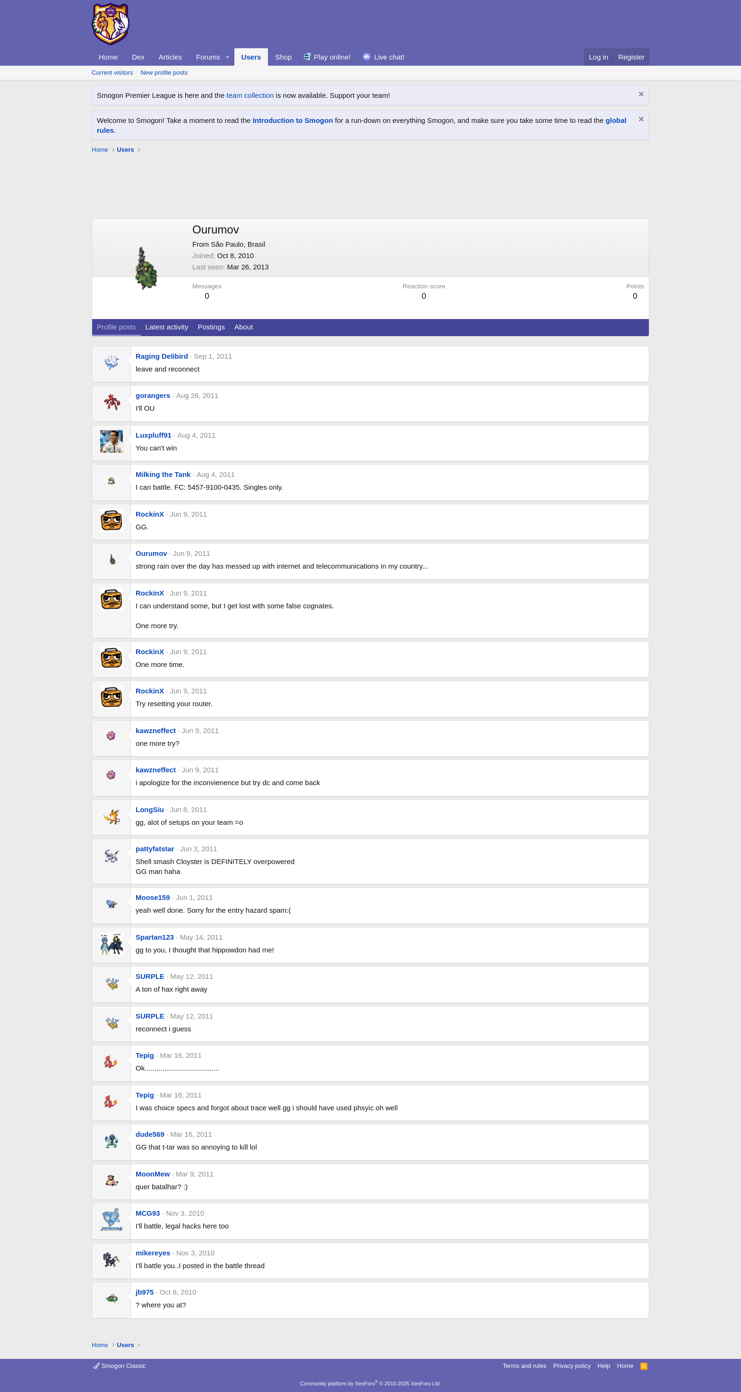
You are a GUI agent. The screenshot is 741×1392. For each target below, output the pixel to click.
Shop (283, 57)
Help (604, 1365)
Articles (170, 57)
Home (108, 57)
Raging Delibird (162, 356)
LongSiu (150, 809)
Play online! (332, 57)
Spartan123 (155, 937)
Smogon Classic (120, 1365)
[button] (227, 57)
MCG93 (148, 1213)
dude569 (150, 1134)
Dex (138, 57)
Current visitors (112, 72)
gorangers (153, 395)
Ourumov (151, 553)
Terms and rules (524, 1365)
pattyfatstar (155, 849)
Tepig (145, 1055)
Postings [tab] (211, 327)
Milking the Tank (163, 474)
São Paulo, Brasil (238, 244)
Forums (208, 57)
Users (251, 57)
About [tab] (243, 327)
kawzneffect (156, 730)
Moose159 (153, 897)
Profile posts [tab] (116, 327)
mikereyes (153, 1253)
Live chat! (389, 57)
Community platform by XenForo (370, 1383)
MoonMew (153, 1174)
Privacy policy (572, 1365)
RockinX (150, 514)
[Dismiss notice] (640, 95)
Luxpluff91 (154, 435)
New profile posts (164, 72)
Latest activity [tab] (167, 327)
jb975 (145, 1292)
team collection (250, 95)
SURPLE (150, 976)
